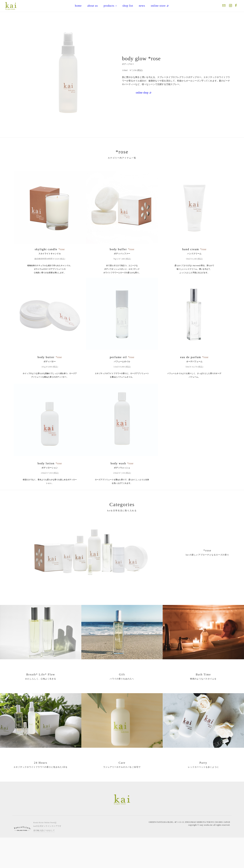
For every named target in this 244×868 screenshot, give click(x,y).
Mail (224, 6)
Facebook (236, 6)
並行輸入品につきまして (44, 861)
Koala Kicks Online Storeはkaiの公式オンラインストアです (47, 854)
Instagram (230, 6)
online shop (144, 92)
